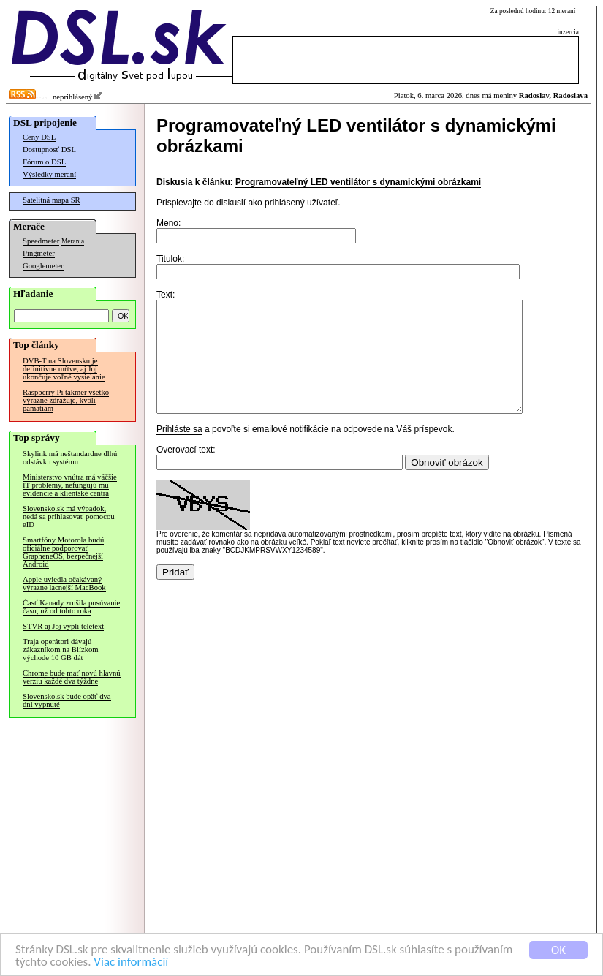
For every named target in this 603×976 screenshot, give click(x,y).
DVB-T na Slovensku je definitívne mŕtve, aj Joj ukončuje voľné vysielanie (64, 369)
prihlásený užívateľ (301, 202)
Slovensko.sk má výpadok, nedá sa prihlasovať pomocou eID (69, 516)
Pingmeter (39, 253)
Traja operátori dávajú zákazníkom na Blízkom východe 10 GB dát (61, 650)
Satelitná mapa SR (51, 200)
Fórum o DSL (44, 162)
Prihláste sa (179, 451)
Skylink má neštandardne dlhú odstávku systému (70, 458)
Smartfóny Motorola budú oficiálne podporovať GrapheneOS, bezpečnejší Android (63, 552)
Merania (72, 241)
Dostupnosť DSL (49, 149)
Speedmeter (41, 241)
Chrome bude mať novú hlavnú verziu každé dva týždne (72, 677)
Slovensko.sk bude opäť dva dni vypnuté (67, 700)
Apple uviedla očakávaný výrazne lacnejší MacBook (64, 583)
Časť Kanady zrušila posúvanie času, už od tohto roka (71, 607)
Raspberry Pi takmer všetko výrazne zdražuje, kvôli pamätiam (66, 400)
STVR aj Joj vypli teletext (63, 626)
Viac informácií (131, 962)
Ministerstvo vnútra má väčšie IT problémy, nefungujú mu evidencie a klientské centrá (70, 485)
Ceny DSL (39, 137)
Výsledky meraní (49, 174)
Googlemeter (43, 266)
